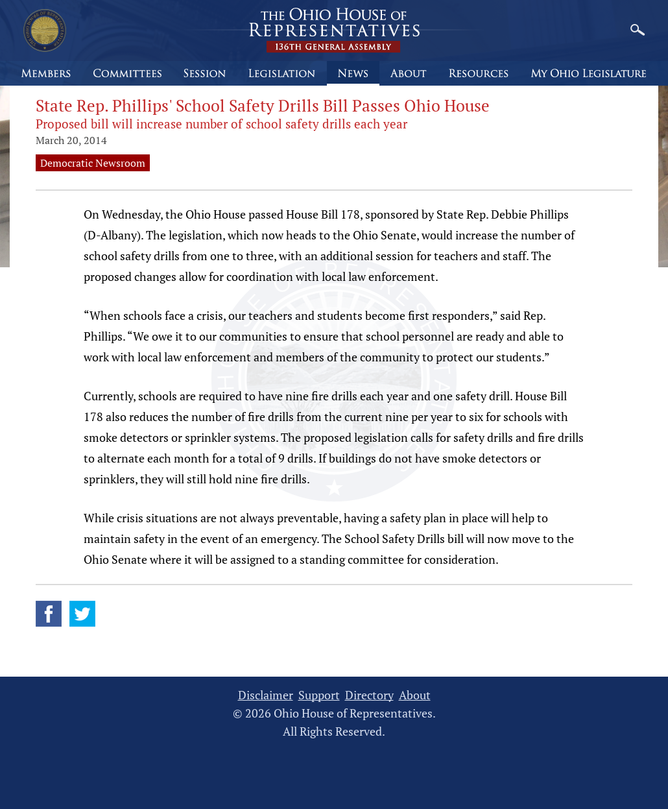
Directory (369, 695)
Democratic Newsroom (92, 163)
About (415, 695)
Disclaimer (265, 695)
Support (319, 695)
